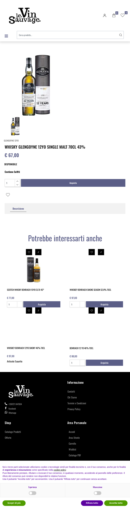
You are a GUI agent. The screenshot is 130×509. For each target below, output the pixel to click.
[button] (121, 35)
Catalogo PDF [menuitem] (75, 455)
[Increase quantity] (17, 181)
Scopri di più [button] (14, 503)
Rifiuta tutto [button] (92, 503)
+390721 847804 (13, 404)
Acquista (73, 182)
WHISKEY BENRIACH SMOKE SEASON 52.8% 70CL (90, 289)
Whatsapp (12, 412)
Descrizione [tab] (18, 208)
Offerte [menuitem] (8, 437)
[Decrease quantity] (17, 185)
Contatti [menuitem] (71, 391)
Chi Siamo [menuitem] (72, 397)
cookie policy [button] (60, 470)
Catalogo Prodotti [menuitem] (13, 432)
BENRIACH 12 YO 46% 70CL (81, 348)
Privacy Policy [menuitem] (73, 409)
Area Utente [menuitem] (74, 437)
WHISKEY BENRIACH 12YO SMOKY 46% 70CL (26, 348)
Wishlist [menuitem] (72, 449)
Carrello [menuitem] (72, 443)
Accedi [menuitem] (72, 432)
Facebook (10, 408)
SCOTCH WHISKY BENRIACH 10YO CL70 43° (25, 289)
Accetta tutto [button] (116, 503)
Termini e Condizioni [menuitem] (76, 403)
